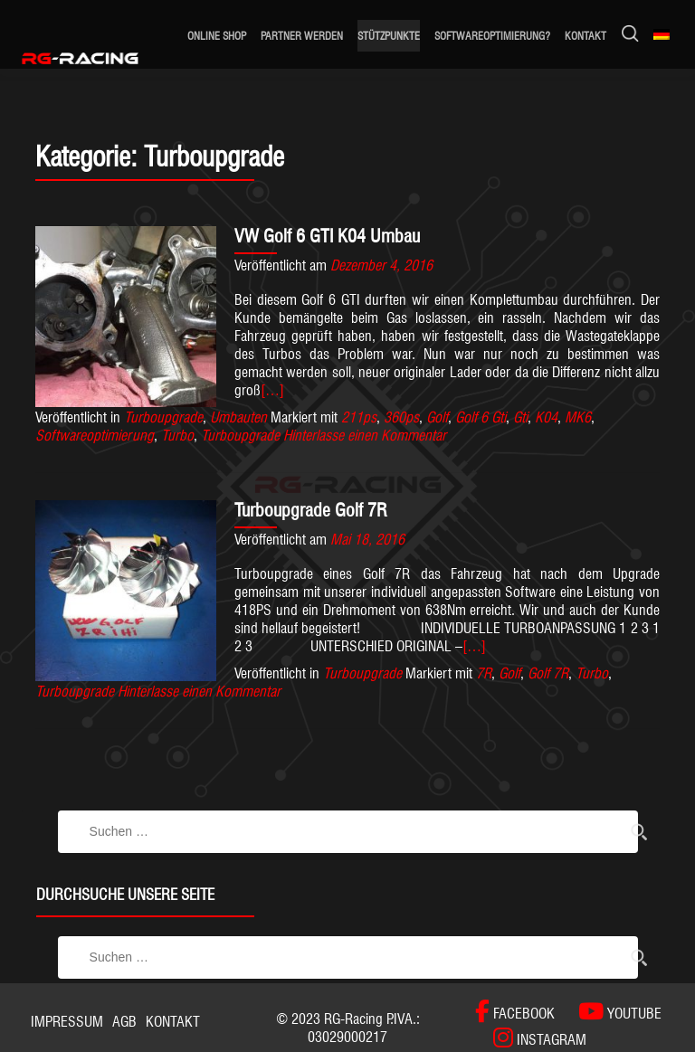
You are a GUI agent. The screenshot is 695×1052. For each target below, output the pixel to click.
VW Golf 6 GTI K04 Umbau (327, 236)
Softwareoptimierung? (492, 36)
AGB (124, 1021)
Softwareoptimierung (94, 435)
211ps (358, 417)
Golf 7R (548, 673)
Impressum (67, 1021)
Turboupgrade (163, 417)
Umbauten (238, 417)
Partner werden (302, 36)
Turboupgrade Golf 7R (310, 510)
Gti (520, 417)
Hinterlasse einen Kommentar (364, 435)
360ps (401, 417)
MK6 (578, 417)
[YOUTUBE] (611, 1011)
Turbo (177, 435)
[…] (272, 390)
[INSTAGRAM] (530, 1038)
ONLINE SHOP (216, 36)
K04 (546, 417)
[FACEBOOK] (515, 1011)
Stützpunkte (388, 36)
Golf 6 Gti (480, 417)
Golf (437, 417)
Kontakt (585, 36)
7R (483, 673)
